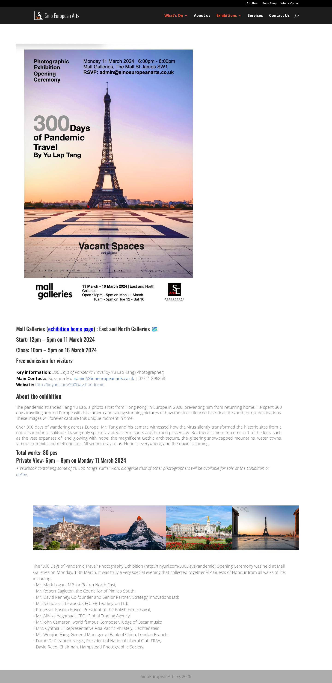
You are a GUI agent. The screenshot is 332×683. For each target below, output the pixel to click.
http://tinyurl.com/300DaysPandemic (69, 384)
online (21, 474)
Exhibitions (226, 16)
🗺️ (154, 328)
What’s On (287, 3)
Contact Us (279, 16)
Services (255, 16)
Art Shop (252, 3)
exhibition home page (70, 328)
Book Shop (269, 3)
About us (202, 16)
